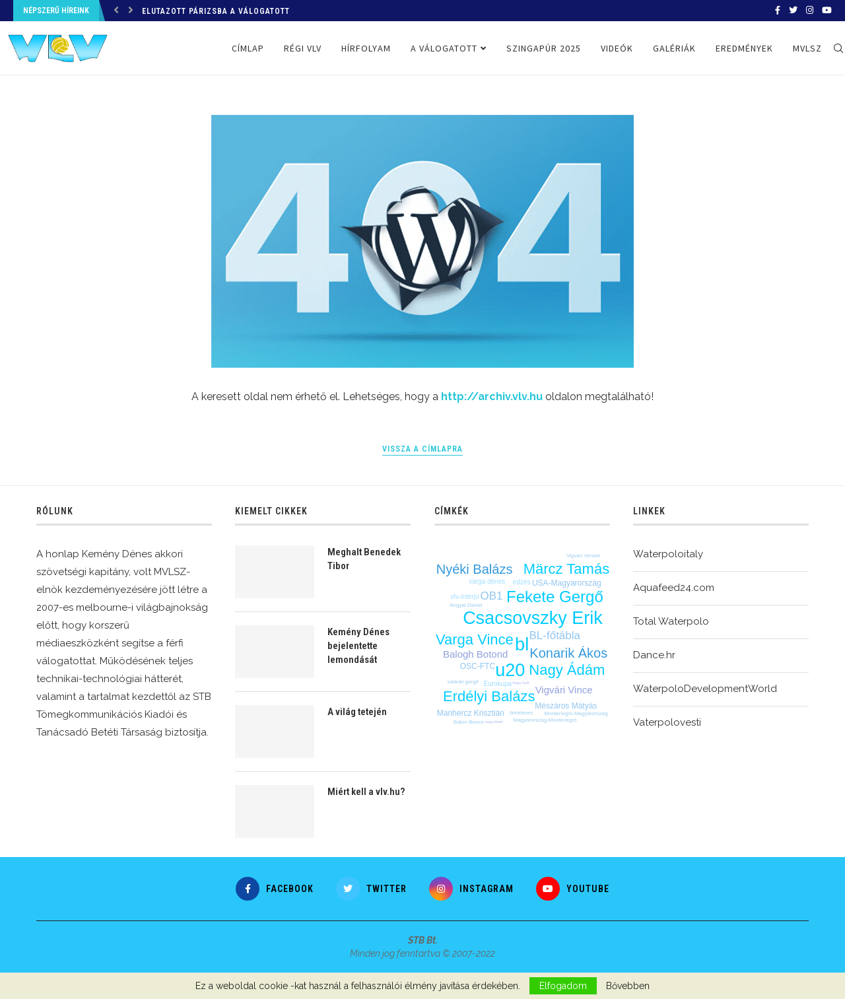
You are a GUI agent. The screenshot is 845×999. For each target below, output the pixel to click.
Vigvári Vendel (583, 556)
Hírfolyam (366, 48)
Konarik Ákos (568, 653)
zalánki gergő (463, 682)
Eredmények (744, 48)
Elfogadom (563, 986)
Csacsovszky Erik (533, 618)
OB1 (492, 596)
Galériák (674, 48)
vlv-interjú (465, 596)
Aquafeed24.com (673, 588)
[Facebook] (777, 10)
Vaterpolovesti (667, 722)
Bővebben (628, 985)
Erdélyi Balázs (489, 696)
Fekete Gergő (554, 596)
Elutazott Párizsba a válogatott (216, 11)
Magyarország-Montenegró (544, 720)
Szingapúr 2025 (543, 48)
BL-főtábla (555, 635)
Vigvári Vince (564, 689)
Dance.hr (654, 655)
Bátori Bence (469, 722)
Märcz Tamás (566, 569)
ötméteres (521, 713)
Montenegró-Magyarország (576, 713)
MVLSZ (807, 48)
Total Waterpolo (671, 621)
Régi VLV (302, 48)
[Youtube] (827, 10)
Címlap (248, 48)
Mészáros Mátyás (566, 705)
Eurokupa (497, 683)
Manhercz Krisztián (470, 713)
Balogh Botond (475, 654)
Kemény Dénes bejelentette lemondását (358, 646)
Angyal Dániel (466, 605)
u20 (510, 670)
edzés (522, 582)
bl (522, 644)
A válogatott (444, 48)
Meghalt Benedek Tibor (364, 559)
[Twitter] (793, 10)
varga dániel (493, 722)
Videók (617, 48)
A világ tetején (357, 712)
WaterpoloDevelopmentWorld (705, 689)
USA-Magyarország (566, 583)
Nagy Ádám (567, 670)
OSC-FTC (477, 666)
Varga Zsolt (520, 683)
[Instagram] (809, 10)
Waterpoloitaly (668, 554)
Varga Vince (475, 639)
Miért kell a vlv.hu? (366, 792)
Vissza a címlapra (422, 449)
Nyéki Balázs (474, 569)
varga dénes (487, 581)
